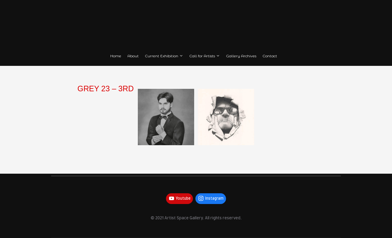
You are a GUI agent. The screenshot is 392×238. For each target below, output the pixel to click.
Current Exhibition (164, 56)
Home (115, 56)
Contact (269, 56)
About (133, 56)
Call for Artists (204, 56)
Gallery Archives (241, 56)
